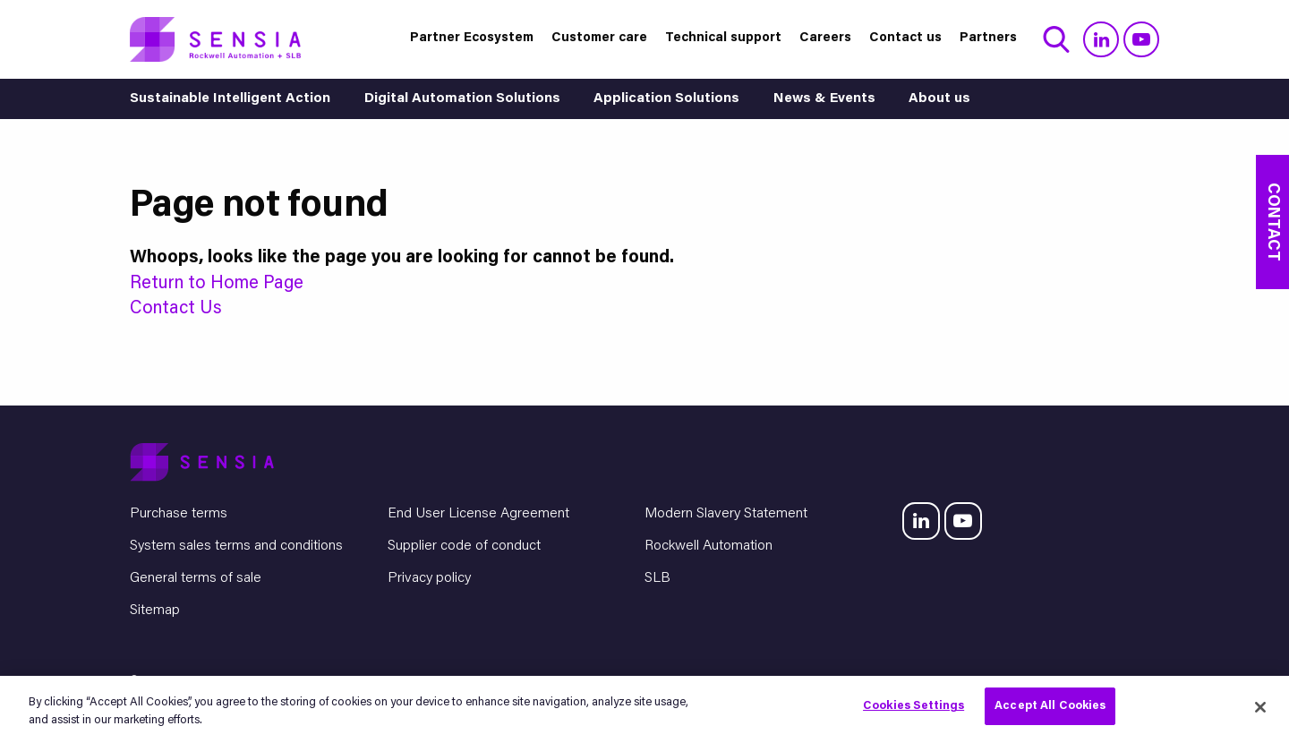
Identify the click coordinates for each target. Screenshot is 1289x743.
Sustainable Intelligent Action (230, 99)
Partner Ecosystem (472, 38)
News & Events (824, 99)
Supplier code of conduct (464, 546)
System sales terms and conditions (236, 546)
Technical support (723, 38)
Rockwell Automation (708, 546)
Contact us (905, 38)
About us (939, 99)
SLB (657, 578)
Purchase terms (178, 514)
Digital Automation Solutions (462, 99)
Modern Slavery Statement (725, 514)
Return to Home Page (216, 284)
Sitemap (155, 610)
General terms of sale (195, 578)
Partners (988, 38)
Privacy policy (429, 578)
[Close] (1260, 707)
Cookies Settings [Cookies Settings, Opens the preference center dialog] (913, 706)
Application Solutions (666, 99)
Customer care (599, 38)
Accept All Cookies (1049, 706)
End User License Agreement (478, 514)
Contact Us (176, 309)
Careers (825, 38)
